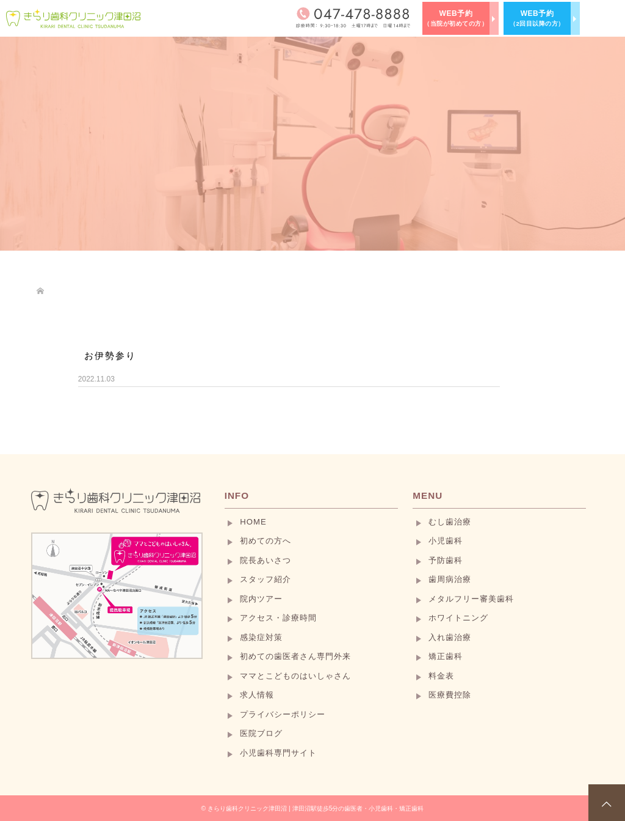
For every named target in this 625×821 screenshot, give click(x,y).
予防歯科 (445, 560)
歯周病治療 (449, 579)
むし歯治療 (449, 521)
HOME (253, 521)
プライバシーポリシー (282, 714)
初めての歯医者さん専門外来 (295, 656)
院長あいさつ (265, 560)
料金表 (441, 675)
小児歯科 (445, 540)
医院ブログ (261, 733)
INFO (237, 495)
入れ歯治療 (449, 637)
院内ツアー (261, 598)
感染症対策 (261, 637)
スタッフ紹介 (265, 579)
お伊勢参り (110, 355)
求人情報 (257, 694)
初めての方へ (265, 540)
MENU (428, 495)
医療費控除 (449, 694)
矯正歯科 (445, 656)
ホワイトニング (458, 617)
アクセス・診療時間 (278, 617)
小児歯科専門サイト (278, 752)
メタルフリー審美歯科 (471, 598)
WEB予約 (456, 18)
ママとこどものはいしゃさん (295, 675)
